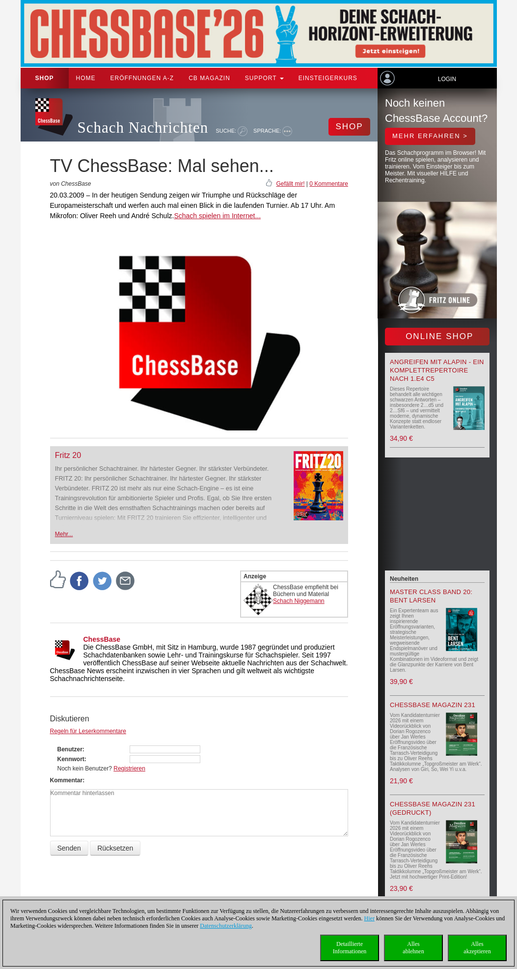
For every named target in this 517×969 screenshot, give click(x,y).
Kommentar (66, 780)
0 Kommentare (328, 183)
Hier (369, 918)
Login (447, 79)
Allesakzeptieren (476, 947)
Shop (44, 78)
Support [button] (264, 78)
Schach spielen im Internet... (217, 216)
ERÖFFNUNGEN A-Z (142, 78)
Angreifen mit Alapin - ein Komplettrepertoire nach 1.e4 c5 (437, 370)
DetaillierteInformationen (350, 947)
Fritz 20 (68, 455)
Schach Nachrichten (143, 127)
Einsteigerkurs (328, 78)
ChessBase (102, 639)
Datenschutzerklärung (225, 925)
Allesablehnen (413, 947)
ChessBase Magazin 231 (432, 705)
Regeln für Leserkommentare (88, 731)
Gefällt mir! (290, 183)
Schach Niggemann (299, 601)
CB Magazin (209, 78)
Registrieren (129, 768)
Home (86, 78)
